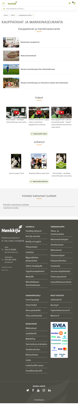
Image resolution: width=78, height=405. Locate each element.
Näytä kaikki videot (39, 134)
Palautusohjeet (57, 255)
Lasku (28, 360)
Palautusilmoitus (58, 260)
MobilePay (30, 338)
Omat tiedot (31, 305)
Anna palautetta (33, 310)
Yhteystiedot (31, 247)
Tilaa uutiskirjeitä (34, 315)
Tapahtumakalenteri (35, 271)
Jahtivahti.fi (56, 299)
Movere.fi (55, 315)
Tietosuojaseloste (58, 276)
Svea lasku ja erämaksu (36, 344)
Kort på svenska (33, 236)
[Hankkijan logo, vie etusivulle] (13, 3)
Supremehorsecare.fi (60, 310)
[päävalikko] (4, 3)
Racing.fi (55, 305)
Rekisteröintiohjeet (59, 239)
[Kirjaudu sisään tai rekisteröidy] (70, 3)
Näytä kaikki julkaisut (39, 181)
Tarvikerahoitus (33, 349)
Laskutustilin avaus (35, 365)
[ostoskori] (74, 3)
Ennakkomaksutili (34, 370)
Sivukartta (55, 266)
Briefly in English (33, 241)
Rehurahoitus (32, 354)
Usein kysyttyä (32, 299)
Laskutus (30, 252)
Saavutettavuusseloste (61, 282)
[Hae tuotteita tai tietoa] (39, 9)
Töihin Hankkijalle (34, 266)
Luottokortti (31, 333)
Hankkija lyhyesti (34, 231)
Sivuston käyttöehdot (60, 271)
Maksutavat (56, 250)
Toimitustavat (57, 244)
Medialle (30, 276)
